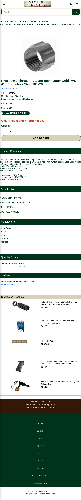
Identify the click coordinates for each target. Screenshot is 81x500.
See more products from (17, 99)
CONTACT (40, 446)
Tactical (44, 21)
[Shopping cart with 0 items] (77, 4)
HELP (40, 461)
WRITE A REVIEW (8, 285)
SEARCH (40, 431)
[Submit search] (75, 12)
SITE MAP (40, 468)
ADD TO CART (41, 138)
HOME (40, 424)
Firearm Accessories (28, 21)
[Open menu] (4, 4)
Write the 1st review (11, 89)
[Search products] (37, 12)
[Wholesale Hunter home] (37, 4)
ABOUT (40, 438)
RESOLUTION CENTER (40, 476)
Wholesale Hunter (8, 21)
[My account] (71, 4)
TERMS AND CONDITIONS (40, 483)
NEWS (40, 453)
